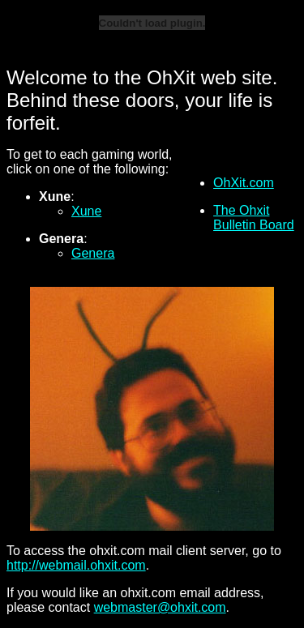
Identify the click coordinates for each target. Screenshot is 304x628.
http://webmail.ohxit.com (76, 565)
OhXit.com (243, 183)
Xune (86, 211)
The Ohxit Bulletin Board (253, 217)
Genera (92, 253)
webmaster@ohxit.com (160, 607)
